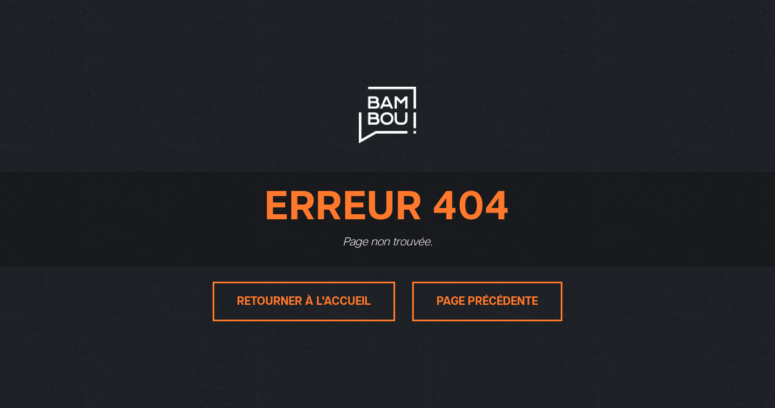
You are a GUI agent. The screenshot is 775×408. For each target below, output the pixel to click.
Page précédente (487, 301)
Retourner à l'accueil (304, 301)
